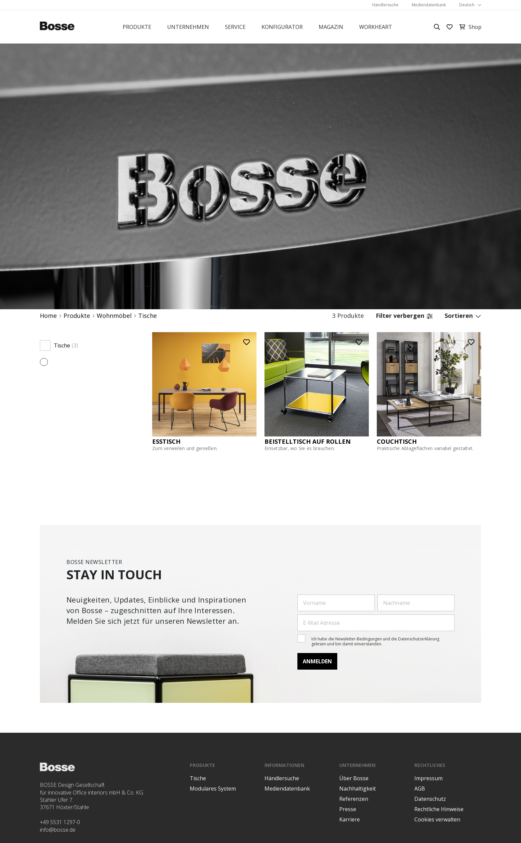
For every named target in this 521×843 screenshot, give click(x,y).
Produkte (137, 27)
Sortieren (463, 316)
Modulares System (213, 788)
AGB (419, 788)
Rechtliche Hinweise (439, 809)
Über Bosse (353, 778)
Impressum (428, 778)
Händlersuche (385, 5)
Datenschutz (430, 798)
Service (235, 27)
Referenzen (353, 798)
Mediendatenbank (429, 5)
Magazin (331, 27)
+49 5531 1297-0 (60, 822)
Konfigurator (282, 27)
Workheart (375, 27)
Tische (147, 316)
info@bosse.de (57, 829)
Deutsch (466, 5)
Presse (347, 809)
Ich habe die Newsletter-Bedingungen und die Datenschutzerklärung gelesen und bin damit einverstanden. (375, 641)
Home (48, 316)
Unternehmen (188, 27)
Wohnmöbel (114, 316)
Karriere (349, 819)
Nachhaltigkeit (357, 788)
